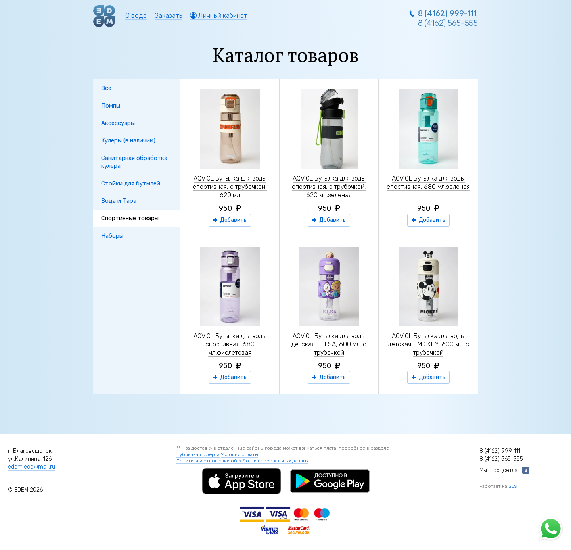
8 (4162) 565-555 (448, 23)
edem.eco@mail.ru (31, 466)
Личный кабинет (218, 15)
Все (106, 88)
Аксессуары (118, 123)
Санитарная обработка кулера (134, 161)
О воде (136, 15)
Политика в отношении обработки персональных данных (242, 460)
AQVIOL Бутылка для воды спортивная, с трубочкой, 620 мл (230, 187)
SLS (512, 486)
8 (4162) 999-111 (447, 13)
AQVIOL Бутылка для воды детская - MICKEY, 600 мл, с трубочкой (428, 344)
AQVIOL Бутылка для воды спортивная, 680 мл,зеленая (428, 182)
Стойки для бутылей (130, 183)
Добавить (230, 220)
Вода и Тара (118, 200)
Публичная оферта (198, 454)
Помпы (110, 105)
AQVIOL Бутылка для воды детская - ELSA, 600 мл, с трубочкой (328, 344)
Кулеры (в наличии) (128, 140)
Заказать (168, 15)
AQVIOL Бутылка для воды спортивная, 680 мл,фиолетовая (230, 344)
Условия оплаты (239, 454)
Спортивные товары (130, 218)
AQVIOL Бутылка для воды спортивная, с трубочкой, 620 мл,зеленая (329, 187)
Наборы (112, 235)
